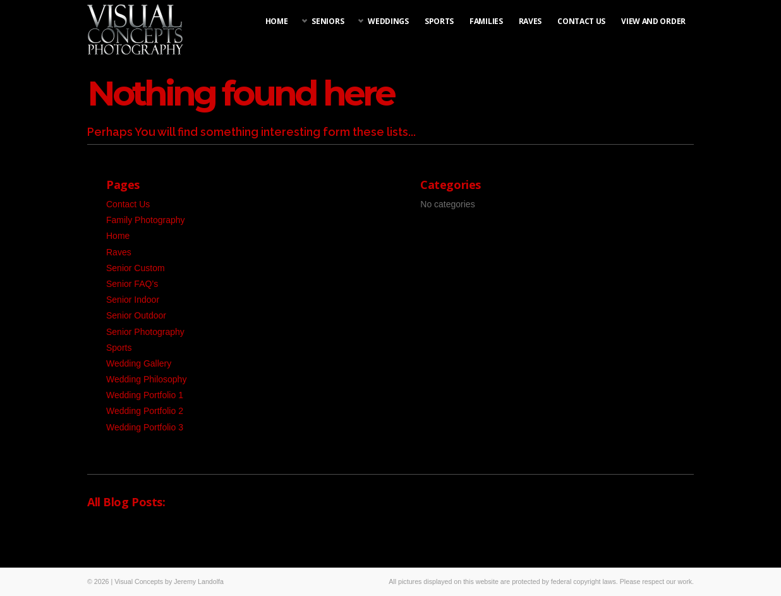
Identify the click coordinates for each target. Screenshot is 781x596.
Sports (439, 21)
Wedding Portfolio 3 (144, 427)
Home (276, 21)
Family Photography (145, 220)
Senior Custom (135, 268)
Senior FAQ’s (132, 284)
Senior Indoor (132, 300)
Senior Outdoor (136, 315)
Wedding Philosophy (146, 379)
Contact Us (581, 21)
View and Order (653, 21)
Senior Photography (145, 332)
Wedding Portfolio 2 (144, 411)
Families (486, 21)
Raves (530, 21)
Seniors (328, 21)
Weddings (388, 21)
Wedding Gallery (138, 363)
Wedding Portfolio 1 (144, 395)
